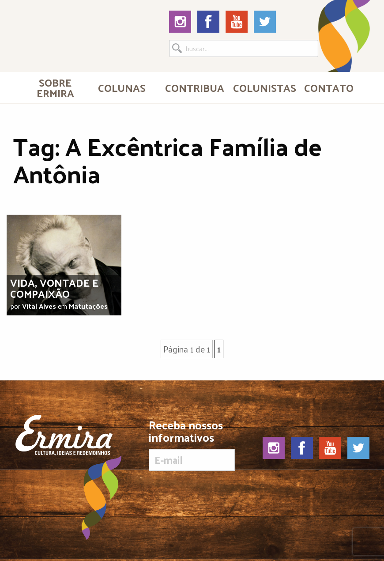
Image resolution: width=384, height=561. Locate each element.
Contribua (194, 87)
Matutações (88, 305)
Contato (329, 87)
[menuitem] (55, 87)
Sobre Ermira (55, 87)
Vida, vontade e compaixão (54, 288)
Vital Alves (39, 305)
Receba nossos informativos (192, 445)
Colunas (122, 87)
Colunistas (263, 87)
